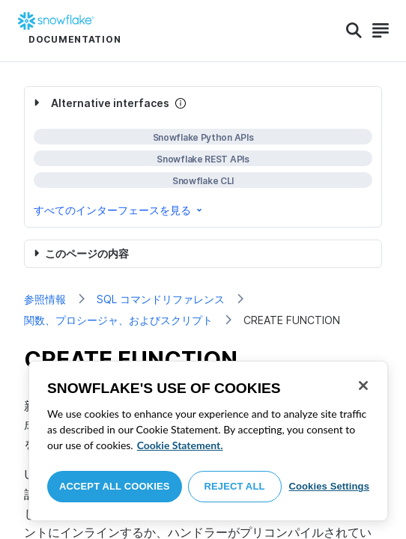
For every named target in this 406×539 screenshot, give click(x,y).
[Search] (354, 30)
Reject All (234, 486)
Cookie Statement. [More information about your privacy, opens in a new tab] (180, 445)
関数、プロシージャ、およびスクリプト (118, 320)
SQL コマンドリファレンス (161, 299)
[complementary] (203, 157)
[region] (208, 441)
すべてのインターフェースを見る (119, 210)
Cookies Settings (328, 486)
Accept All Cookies (114, 486)
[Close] (363, 385)
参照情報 (45, 299)
